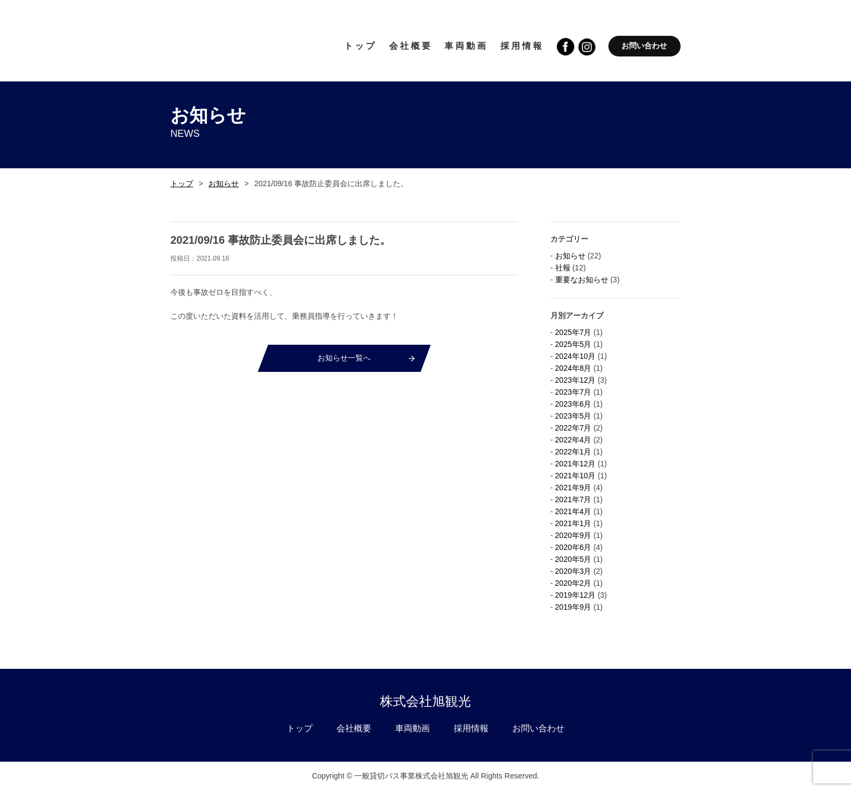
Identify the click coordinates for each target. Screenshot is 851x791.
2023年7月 (573, 392)
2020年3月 (573, 571)
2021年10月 (575, 475)
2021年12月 (575, 463)
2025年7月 (573, 332)
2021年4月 (573, 511)
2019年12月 (575, 595)
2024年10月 (575, 356)
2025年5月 (573, 344)
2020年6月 (573, 547)
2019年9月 (573, 607)
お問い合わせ (644, 45)
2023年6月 (573, 404)
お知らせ (223, 183)
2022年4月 (573, 439)
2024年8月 (573, 368)
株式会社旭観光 (425, 701)
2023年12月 (575, 380)
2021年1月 (573, 523)
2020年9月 (573, 535)
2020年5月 (573, 559)
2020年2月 (573, 583)
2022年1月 (573, 451)
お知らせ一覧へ (344, 357)
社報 (562, 267)
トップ (181, 183)
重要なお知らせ (581, 279)
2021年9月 (573, 487)
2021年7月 (573, 499)
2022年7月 (573, 427)
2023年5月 (573, 416)
